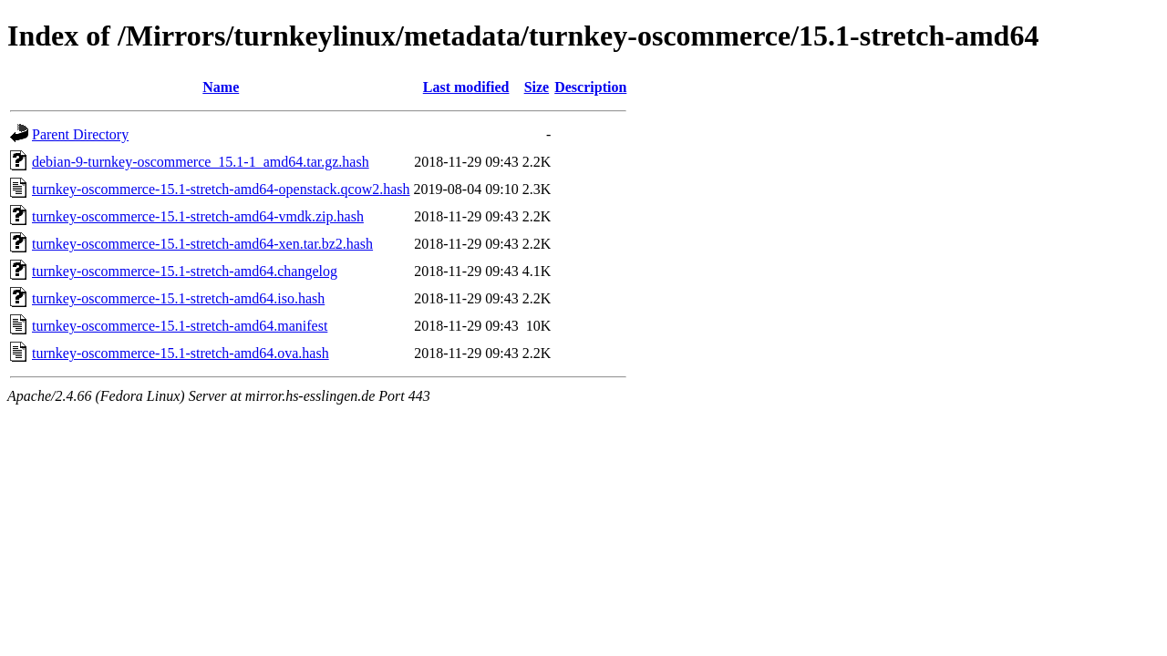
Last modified (466, 87)
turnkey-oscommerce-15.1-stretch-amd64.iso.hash (178, 298)
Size (537, 87)
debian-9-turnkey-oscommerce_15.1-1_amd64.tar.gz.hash (200, 161)
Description (590, 87)
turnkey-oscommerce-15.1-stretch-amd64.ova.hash (180, 353)
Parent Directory (80, 134)
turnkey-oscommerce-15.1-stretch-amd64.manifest (179, 325)
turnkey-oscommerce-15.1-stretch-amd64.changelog (184, 271)
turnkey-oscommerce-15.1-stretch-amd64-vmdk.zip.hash (198, 216)
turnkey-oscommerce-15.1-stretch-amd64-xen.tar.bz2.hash (202, 243)
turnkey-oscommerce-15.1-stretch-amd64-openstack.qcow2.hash (221, 189)
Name (220, 87)
